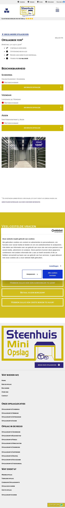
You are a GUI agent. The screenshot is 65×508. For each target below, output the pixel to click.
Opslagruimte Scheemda (10, 409)
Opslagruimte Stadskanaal (12, 463)
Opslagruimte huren (9, 495)
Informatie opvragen (42, 87)
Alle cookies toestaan (52, 274)
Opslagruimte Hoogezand (11, 459)
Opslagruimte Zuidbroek (11, 447)
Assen (40, 2)
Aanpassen (32, 274)
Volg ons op (61, 2)
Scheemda (21, 2)
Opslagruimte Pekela (9, 439)
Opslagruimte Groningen (11, 432)
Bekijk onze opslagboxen (49, 365)
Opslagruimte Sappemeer (11, 452)
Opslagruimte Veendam (10, 413)
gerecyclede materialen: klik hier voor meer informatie (21, 202)
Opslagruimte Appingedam (11, 417)
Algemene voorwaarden (10, 503)
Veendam (30, 2)
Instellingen (53, 266)
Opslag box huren (8, 486)
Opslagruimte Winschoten (11, 443)
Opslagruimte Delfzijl (10, 456)
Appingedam (49, 2)
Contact (5, 396)
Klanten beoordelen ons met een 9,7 (17, 18)
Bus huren (5, 388)
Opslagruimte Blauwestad (11, 436)
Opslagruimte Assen (9, 421)
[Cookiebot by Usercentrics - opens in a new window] (53, 231)
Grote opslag (7, 490)
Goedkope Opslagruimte (11, 482)
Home (4, 380)
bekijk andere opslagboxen (15, 34)
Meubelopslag (7, 475)
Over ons (5, 392)
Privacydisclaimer (28, 503)
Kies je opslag (7, 384)
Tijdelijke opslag (8, 478)
